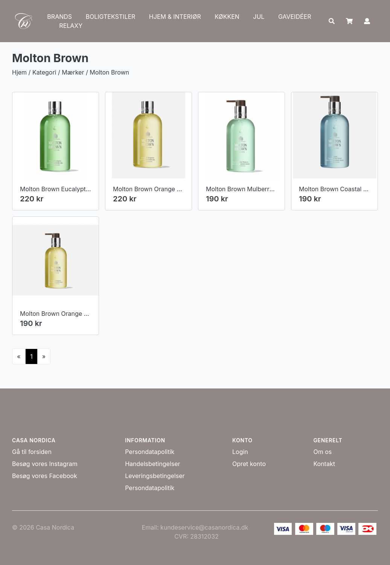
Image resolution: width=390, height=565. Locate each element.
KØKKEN (227, 16)
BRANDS (59, 16)
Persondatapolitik (149, 451)
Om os (322, 451)
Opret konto (249, 464)
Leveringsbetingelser (154, 476)
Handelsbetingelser (152, 464)
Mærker (73, 72)
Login (240, 451)
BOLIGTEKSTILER (111, 16)
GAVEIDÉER (294, 16)
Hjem (19, 72)
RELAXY (70, 25)
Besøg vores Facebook (44, 476)
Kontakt (324, 464)
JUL (258, 16)
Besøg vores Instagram (45, 464)
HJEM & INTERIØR (175, 16)
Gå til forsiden (32, 451)
